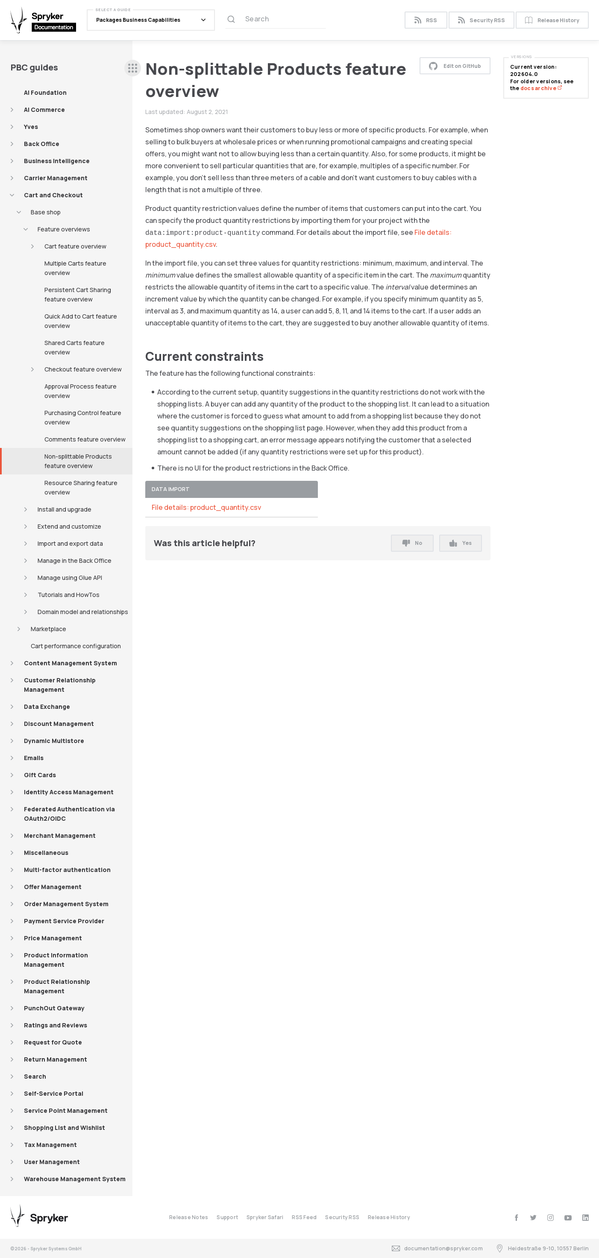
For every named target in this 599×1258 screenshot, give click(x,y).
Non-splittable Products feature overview (78, 461)
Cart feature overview (75, 246)
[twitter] (533, 1217)
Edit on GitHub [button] (455, 65)
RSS (425, 20)
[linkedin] (585, 1217)
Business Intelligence (57, 161)
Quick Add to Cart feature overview (80, 321)
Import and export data (70, 543)
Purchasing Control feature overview (82, 417)
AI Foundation (45, 92)
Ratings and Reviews (55, 1025)
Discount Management (59, 724)
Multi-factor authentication (67, 870)
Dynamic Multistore (54, 741)
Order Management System (66, 904)
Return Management (55, 1059)
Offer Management (53, 887)
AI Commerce (44, 109)
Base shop (46, 212)
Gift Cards (40, 775)
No (412, 543)
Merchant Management (60, 835)
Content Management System (70, 663)
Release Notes (188, 1217)
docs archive (541, 88)
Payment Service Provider (64, 921)
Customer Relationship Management (60, 684)
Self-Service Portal (53, 1093)
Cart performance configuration (76, 646)
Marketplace (48, 629)
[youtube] (568, 1217)
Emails (34, 758)
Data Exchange (47, 706)
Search (35, 1076)
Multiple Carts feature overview (75, 268)
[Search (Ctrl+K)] (275, 20)
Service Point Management (66, 1110)
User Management (52, 1162)
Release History (552, 20)
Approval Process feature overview (80, 391)
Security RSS (481, 20)
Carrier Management (56, 178)
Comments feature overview (85, 439)
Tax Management (50, 1145)
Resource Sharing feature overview (80, 487)
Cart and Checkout (53, 195)
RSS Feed (304, 1217)
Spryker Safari (265, 1217)
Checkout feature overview (83, 369)
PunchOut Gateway (54, 1008)
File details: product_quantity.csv (206, 507)
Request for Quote (53, 1042)
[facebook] (516, 1217)
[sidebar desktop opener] (132, 68)
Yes (460, 543)
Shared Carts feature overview (74, 347)
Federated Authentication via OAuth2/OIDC (69, 813)
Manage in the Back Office (75, 560)
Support (227, 1217)
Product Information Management (56, 959)
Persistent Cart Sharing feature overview (77, 294)
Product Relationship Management (57, 986)
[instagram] (550, 1217)
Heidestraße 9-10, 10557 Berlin (542, 1248)
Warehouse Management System (75, 1179)
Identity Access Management (69, 792)
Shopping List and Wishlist (64, 1127)
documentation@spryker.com (437, 1248)
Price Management (53, 938)
